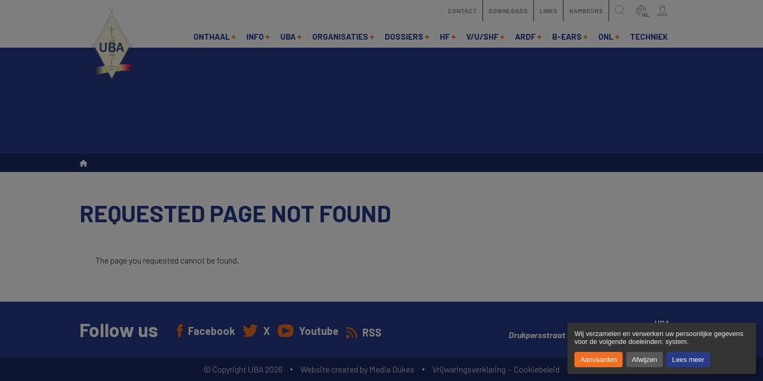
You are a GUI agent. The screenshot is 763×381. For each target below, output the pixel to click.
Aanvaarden (598, 360)
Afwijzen (645, 360)
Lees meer (688, 360)
